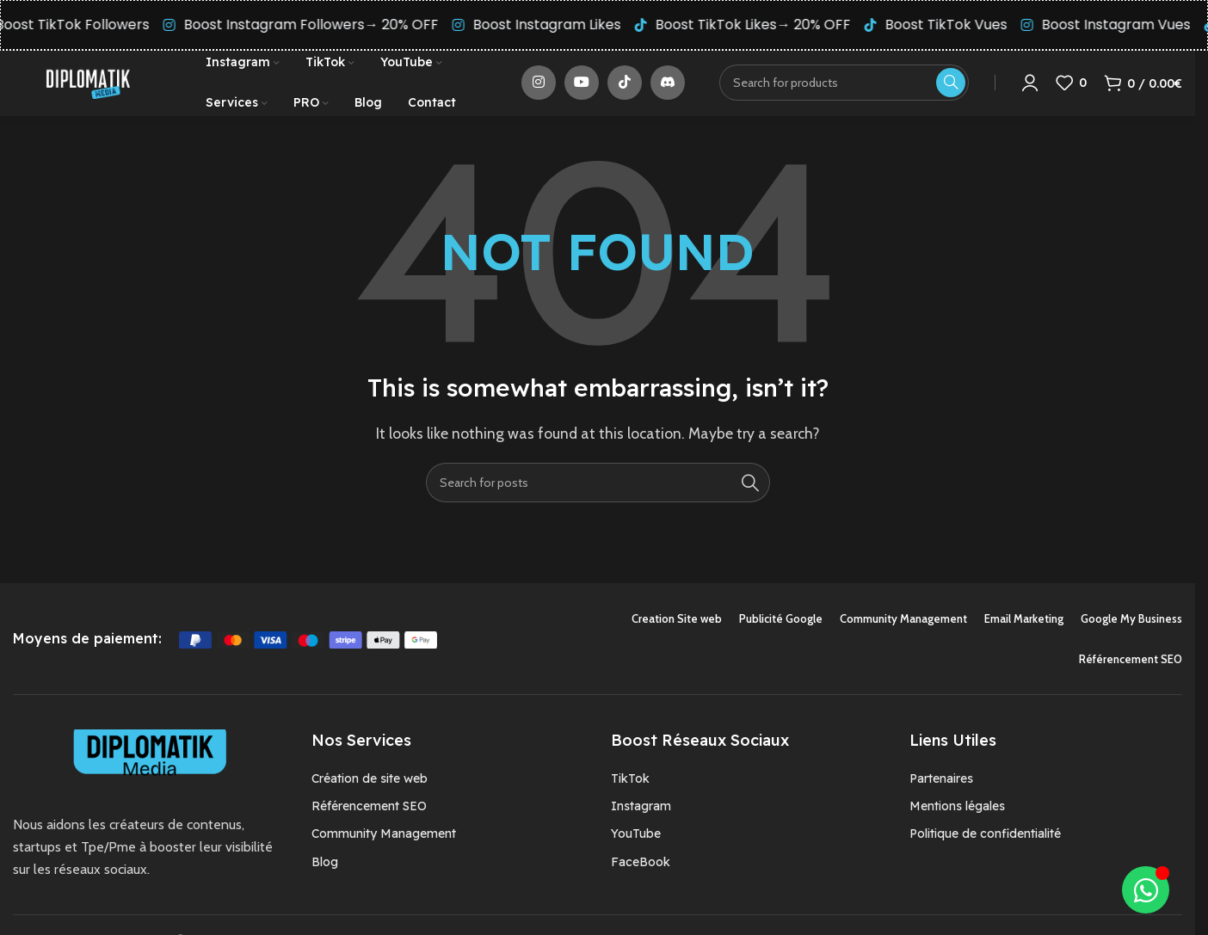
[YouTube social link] (581, 88)
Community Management (383, 844)
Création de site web (369, 789)
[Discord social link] (667, 88)
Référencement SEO (369, 817)
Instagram (641, 817)
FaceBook (640, 873)
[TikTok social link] (624, 88)
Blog (324, 873)
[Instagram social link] (538, 88)
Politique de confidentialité (985, 844)
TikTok (630, 789)
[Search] (598, 494)
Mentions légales (957, 817)
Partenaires (941, 789)
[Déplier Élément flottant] (1145, 889)
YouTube (636, 844)
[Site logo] (88, 87)
